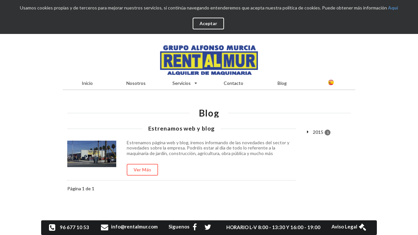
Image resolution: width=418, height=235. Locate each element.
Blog (282, 83)
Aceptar (208, 23)
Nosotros (136, 83)
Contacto (233, 83)
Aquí (393, 7)
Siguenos (186, 226)
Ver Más (142, 169)
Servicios (184, 83)
